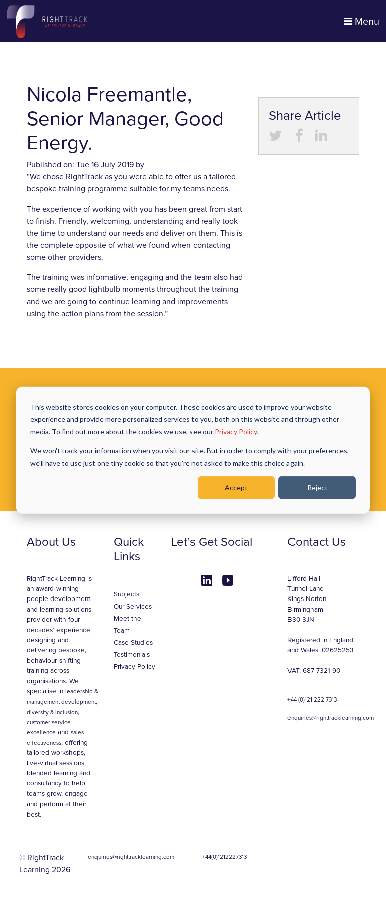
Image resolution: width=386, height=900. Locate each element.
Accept (236, 487)
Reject (317, 487)
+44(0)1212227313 (224, 856)
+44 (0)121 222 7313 (312, 699)
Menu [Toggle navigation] (361, 22)
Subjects (126, 594)
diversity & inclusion (52, 712)
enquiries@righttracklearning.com (330, 717)
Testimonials (132, 655)
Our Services (133, 607)
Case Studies (133, 643)
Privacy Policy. (236, 431)
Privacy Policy (134, 667)
